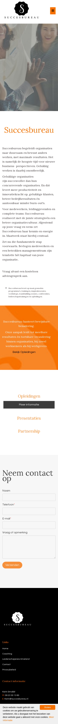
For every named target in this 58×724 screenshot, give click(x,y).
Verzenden (12, 565)
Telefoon (8, 505)
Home (5, 648)
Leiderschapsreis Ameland (16, 659)
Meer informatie (29, 405)
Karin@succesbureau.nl (16, 699)
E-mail (6, 519)
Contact (6, 664)
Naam (6, 491)
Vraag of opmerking (14, 533)
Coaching (7, 654)
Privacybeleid (9, 670)
